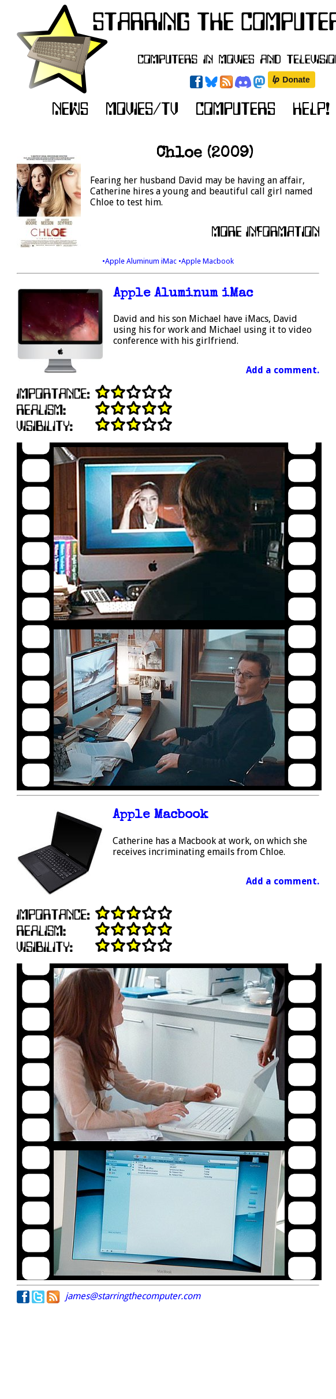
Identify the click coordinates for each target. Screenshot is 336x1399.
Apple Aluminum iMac (183, 294)
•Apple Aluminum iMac (140, 261)
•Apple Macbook (206, 261)
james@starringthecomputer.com (132, 1296)
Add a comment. (282, 370)
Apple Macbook (160, 815)
